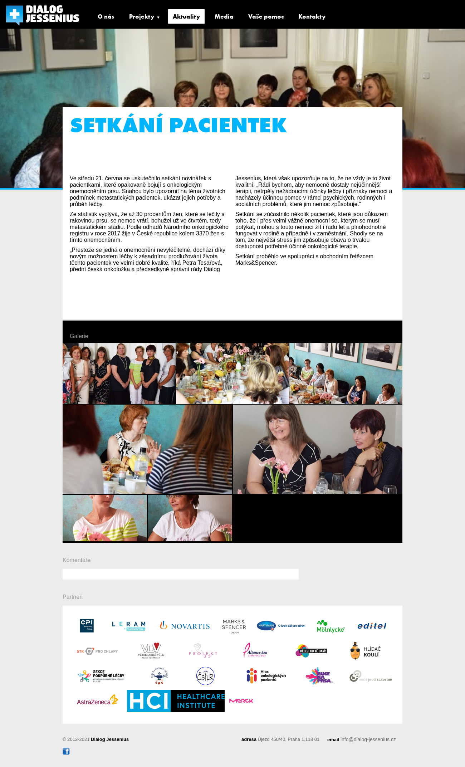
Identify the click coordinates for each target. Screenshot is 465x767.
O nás (106, 16)
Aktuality (186, 16)
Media (224, 16)
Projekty (141, 16)
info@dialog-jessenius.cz (368, 739)
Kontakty (312, 16)
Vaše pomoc (266, 16)
